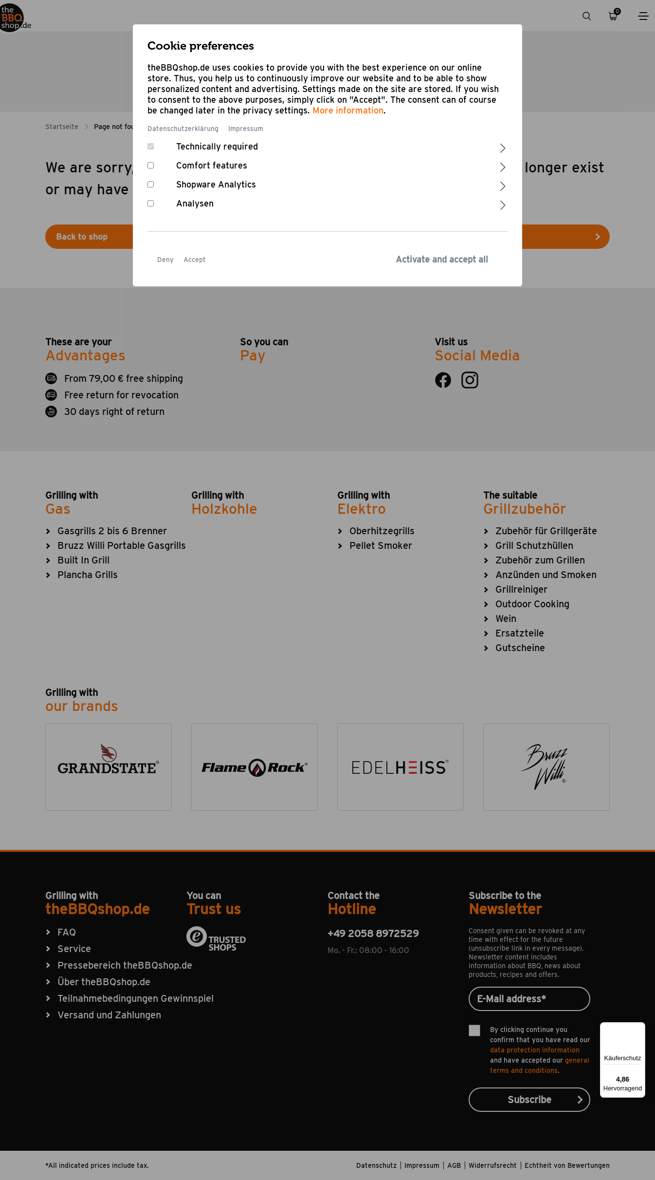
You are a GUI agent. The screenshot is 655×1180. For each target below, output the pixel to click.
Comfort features (211, 165)
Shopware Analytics (216, 184)
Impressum (245, 128)
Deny (165, 259)
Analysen (195, 203)
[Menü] (639, 1028)
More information (347, 110)
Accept (194, 259)
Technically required (217, 146)
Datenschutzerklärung (182, 128)
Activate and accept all (442, 259)
